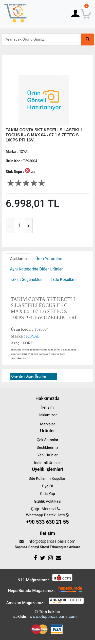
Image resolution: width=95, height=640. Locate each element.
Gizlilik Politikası (47, 501)
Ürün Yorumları (48, 258)
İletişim (47, 407)
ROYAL (32, 336)
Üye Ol (47, 486)
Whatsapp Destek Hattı (47, 519)
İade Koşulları (63, 279)
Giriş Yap (47, 493)
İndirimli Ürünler (47, 462)
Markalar (47, 424)
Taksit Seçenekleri (26, 279)
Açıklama (18, 258)
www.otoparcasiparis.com (53, 616)
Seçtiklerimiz (47, 447)
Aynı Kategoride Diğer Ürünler (36, 269)
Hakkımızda (47, 415)
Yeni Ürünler (47, 455)
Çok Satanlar (47, 440)
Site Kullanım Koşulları (47, 478)
